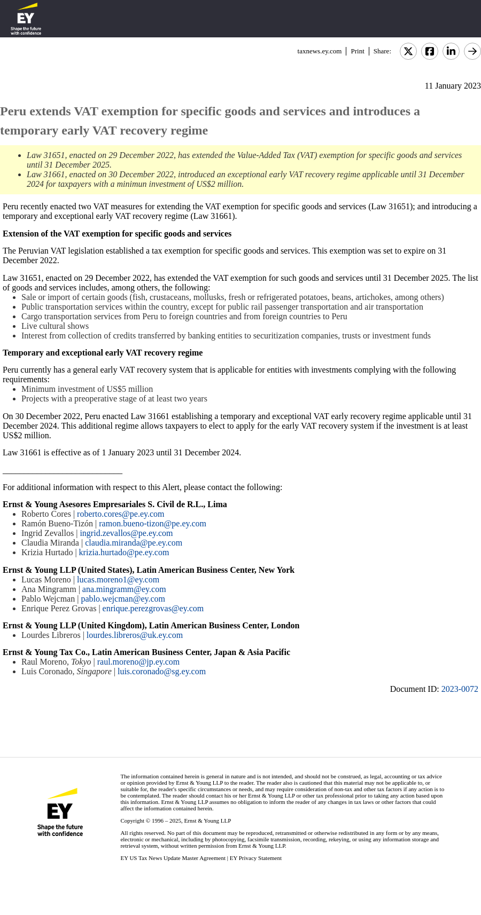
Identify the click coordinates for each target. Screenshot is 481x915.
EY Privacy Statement (256, 858)
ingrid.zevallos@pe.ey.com (126, 533)
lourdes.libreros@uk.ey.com (135, 635)
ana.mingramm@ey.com (124, 589)
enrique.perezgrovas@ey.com (153, 608)
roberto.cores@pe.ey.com (120, 513)
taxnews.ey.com (320, 51)
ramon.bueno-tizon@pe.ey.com (152, 523)
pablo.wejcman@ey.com (123, 598)
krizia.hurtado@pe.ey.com (124, 552)
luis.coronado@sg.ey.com (162, 671)
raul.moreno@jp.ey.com (138, 661)
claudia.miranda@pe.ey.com (133, 542)
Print (357, 51)
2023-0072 (459, 688)
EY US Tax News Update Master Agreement (173, 858)
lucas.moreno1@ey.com (118, 579)
